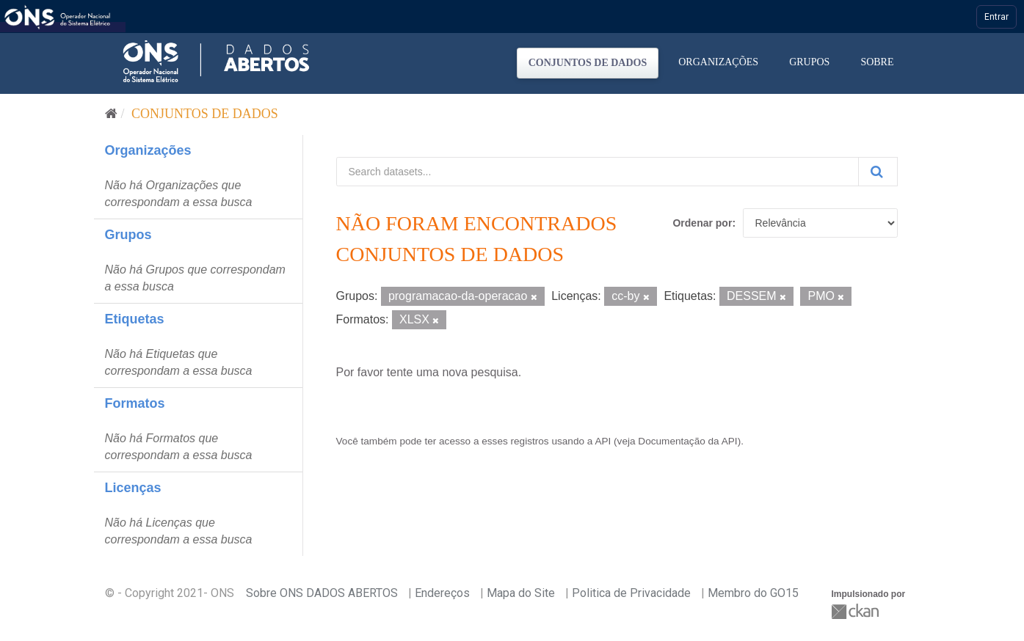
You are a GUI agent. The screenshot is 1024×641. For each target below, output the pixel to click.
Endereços (442, 593)
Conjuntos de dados (588, 62)
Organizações (718, 61)
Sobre (876, 61)
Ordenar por (702, 223)
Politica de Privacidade (631, 593)
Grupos (809, 61)
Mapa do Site (521, 593)
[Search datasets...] (597, 171)
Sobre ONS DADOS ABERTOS (322, 593)
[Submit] (878, 171)
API (603, 441)
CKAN (857, 611)
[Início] (111, 113)
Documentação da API (687, 441)
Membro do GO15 (753, 593)
